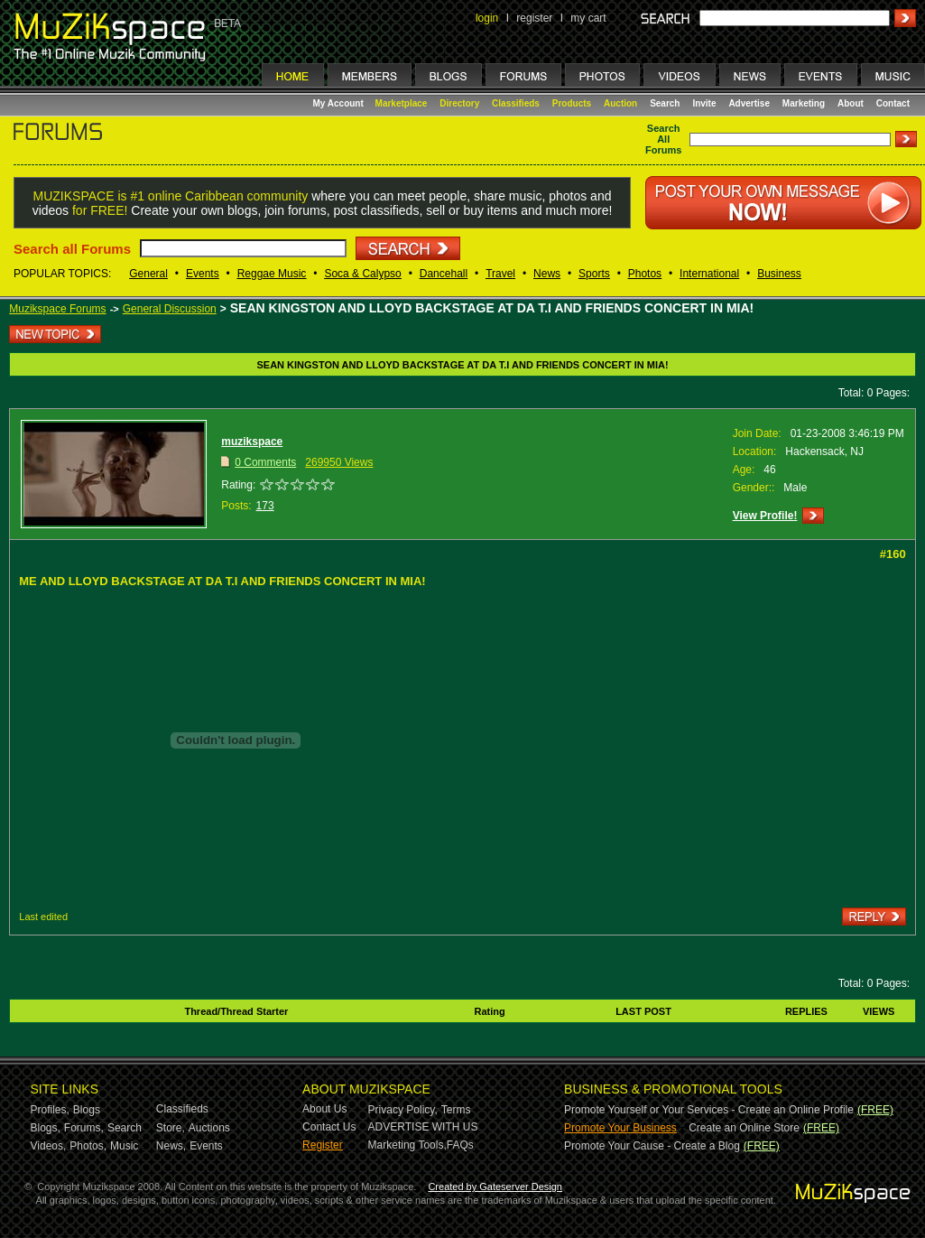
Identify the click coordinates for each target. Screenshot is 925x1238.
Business (779, 273)
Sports (594, 273)
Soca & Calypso (362, 273)
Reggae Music (272, 273)
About (850, 103)
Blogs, (45, 1128)
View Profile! (765, 515)
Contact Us (329, 1127)
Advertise (749, 103)
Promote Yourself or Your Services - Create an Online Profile (709, 1109)
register (534, 18)
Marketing (803, 103)
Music (124, 1146)
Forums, (84, 1128)
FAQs (460, 1145)
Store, (170, 1128)
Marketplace (401, 103)
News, (171, 1146)
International (709, 273)
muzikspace (251, 441)
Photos (644, 273)
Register (322, 1145)
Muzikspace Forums (57, 309)
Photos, (87, 1146)
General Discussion (170, 309)
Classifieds (516, 103)
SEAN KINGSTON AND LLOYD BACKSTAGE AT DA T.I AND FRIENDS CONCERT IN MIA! (492, 308)
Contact (893, 103)
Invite (704, 103)
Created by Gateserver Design (495, 1186)
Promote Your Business (620, 1128)
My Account (339, 103)
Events (202, 273)
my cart (588, 18)
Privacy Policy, (403, 1109)
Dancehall (443, 273)
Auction (620, 103)
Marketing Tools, (407, 1145)
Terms (456, 1109)
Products (571, 103)
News (546, 273)
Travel (500, 273)
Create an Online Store (744, 1128)
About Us (324, 1109)
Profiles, (50, 1109)
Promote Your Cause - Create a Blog (652, 1146)
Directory (459, 103)
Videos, (49, 1146)
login (487, 18)
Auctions (209, 1128)
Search (665, 103)
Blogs (86, 1109)
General (148, 273)
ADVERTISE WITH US (423, 1127)
